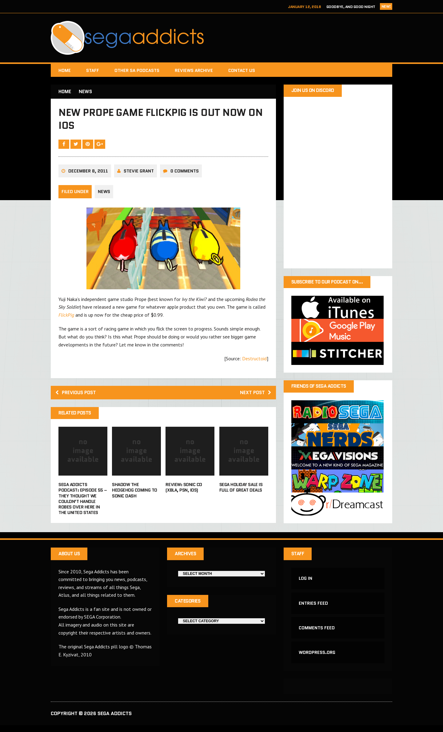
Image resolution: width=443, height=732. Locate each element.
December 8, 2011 (88, 174)
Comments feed (317, 634)
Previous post (77, 395)
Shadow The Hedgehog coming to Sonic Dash (134, 494)
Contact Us (241, 70)
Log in (306, 583)
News (104, 195)
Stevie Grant (139, 174)
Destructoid (254, 362)
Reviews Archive (194, 70)
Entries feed (313, 608)
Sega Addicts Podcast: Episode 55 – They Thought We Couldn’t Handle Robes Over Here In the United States (82, 502)
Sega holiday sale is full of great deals (240, 491)
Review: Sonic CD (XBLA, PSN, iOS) (184, 491)
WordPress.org (317, 659)
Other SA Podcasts (136, 70)
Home (64, 70)
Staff (92, 70)
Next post (254, 395)
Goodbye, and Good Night (350, 6)
